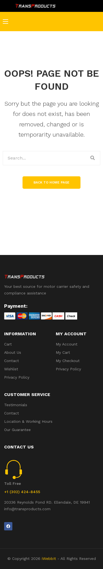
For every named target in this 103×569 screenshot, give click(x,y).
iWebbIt (49, 558)
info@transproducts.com (27, 509)
